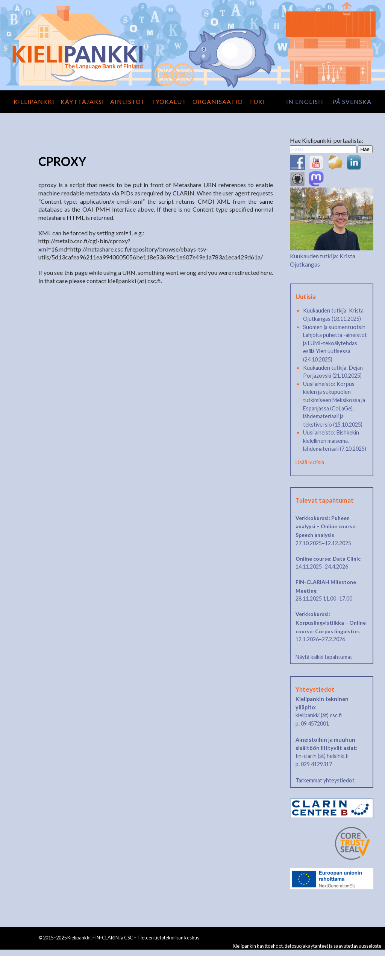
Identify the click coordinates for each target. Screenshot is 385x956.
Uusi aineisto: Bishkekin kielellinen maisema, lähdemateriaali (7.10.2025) (334, 440)
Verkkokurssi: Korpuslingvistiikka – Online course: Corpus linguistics (331, 622)
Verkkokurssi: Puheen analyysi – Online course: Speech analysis (326, 526)
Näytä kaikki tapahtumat (324, 657)
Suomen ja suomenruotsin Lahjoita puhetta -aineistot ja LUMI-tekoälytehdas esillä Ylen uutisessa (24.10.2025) (335, 343)
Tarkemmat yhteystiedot (325, 780)
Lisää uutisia (310, 462)
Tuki (257, 101)
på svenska (351, 101)
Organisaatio (217, 101)
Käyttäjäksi (82, 101)
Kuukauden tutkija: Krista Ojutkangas (332, 256)
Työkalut (168, 101)
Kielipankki (34, 101)
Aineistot (127, 101)
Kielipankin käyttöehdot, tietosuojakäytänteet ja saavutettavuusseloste (307, 946)
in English (304, 101)
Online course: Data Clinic (328, 558)
